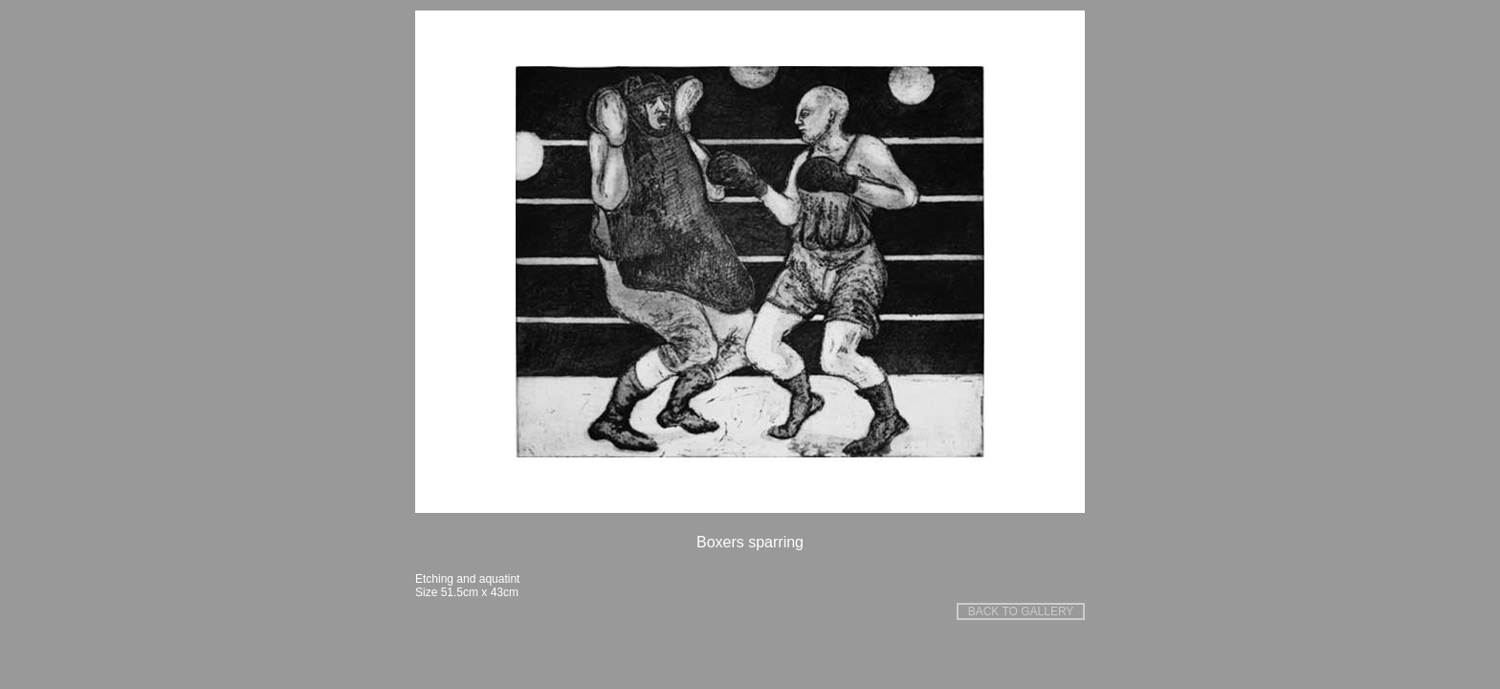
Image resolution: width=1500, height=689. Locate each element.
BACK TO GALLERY (1021, 611)
